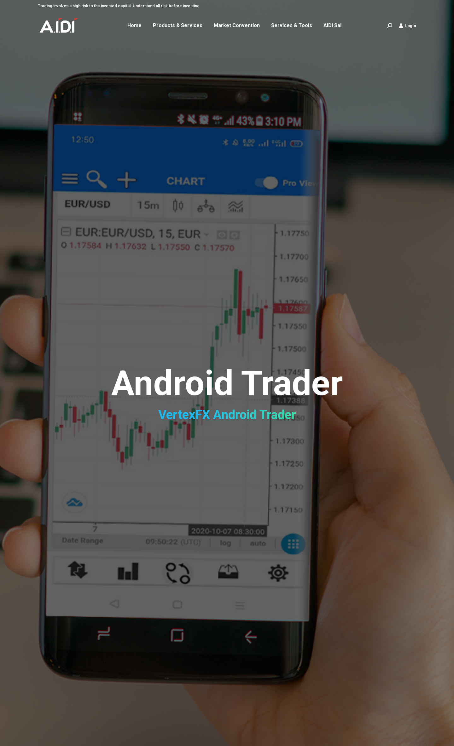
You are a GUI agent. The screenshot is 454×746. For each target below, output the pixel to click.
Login (407, 25)
